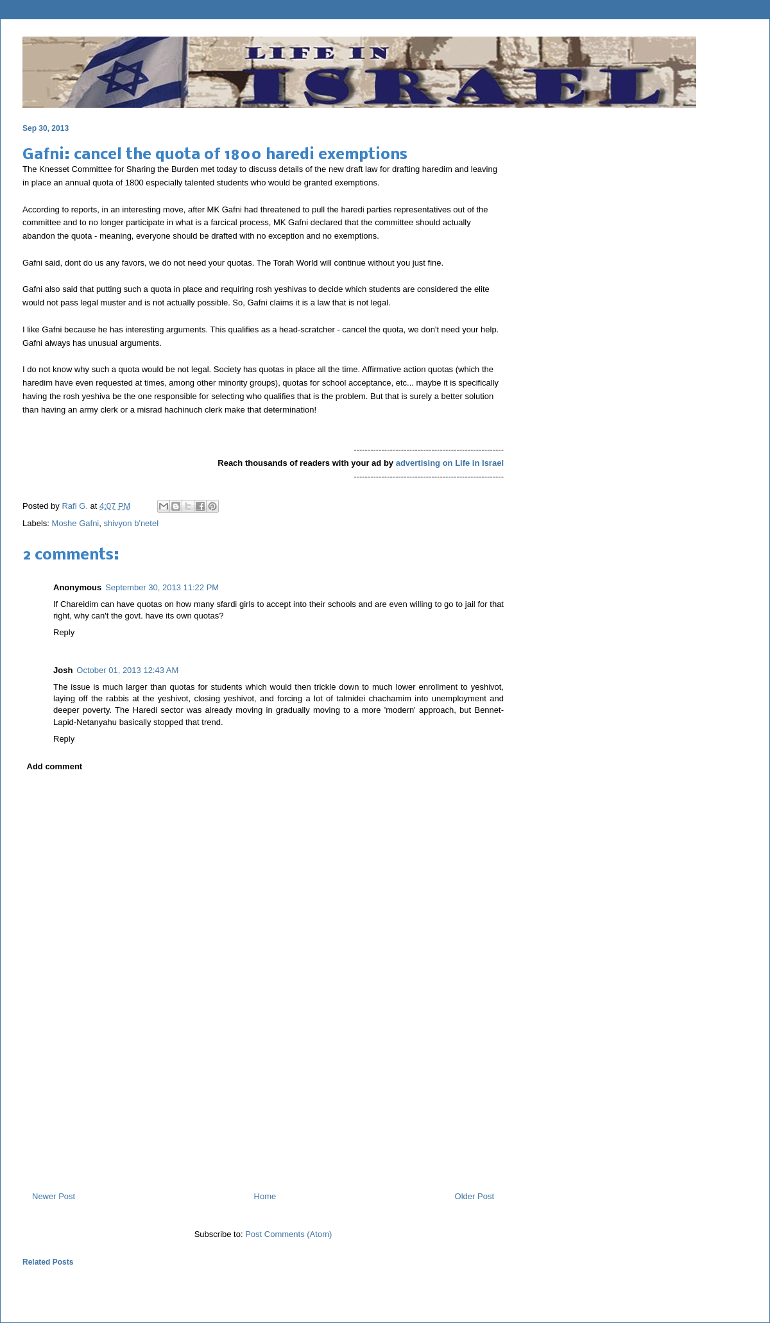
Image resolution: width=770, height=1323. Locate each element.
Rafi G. (76, 506)
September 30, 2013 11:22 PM (162, 587)
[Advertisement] (263, 1126)
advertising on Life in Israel (450, 463)
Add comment (55, 766)
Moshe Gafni (75, 523)
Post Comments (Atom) (288, 1234)
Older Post (474, 1196)
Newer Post (53, 1196)
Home (265, 1196)
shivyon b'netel (130, 523)
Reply (63, 632)
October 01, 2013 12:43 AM (127, 670)
